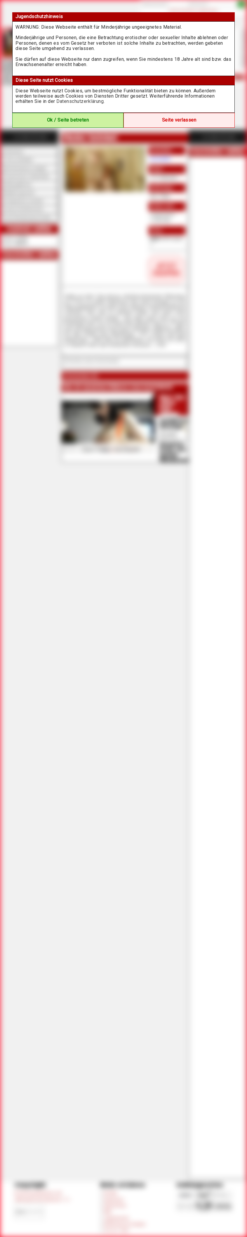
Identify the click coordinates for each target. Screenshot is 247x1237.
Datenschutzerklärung (80, 101)
